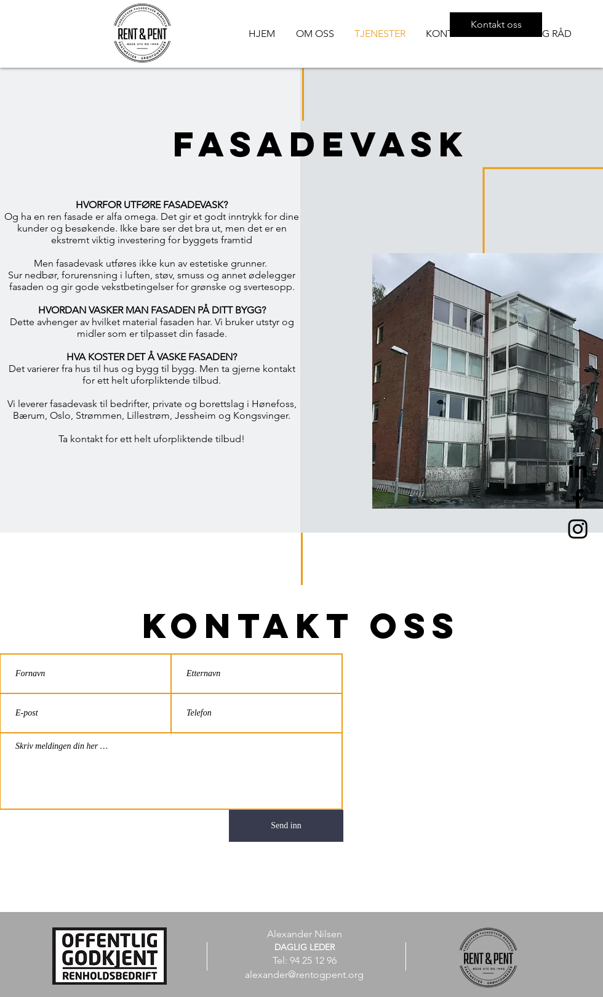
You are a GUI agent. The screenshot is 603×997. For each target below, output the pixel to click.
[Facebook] (578, 499)
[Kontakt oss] (496, 24)
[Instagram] (578, 529)
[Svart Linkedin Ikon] (578, 469)
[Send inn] (286, 826)
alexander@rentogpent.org (304, 974)
